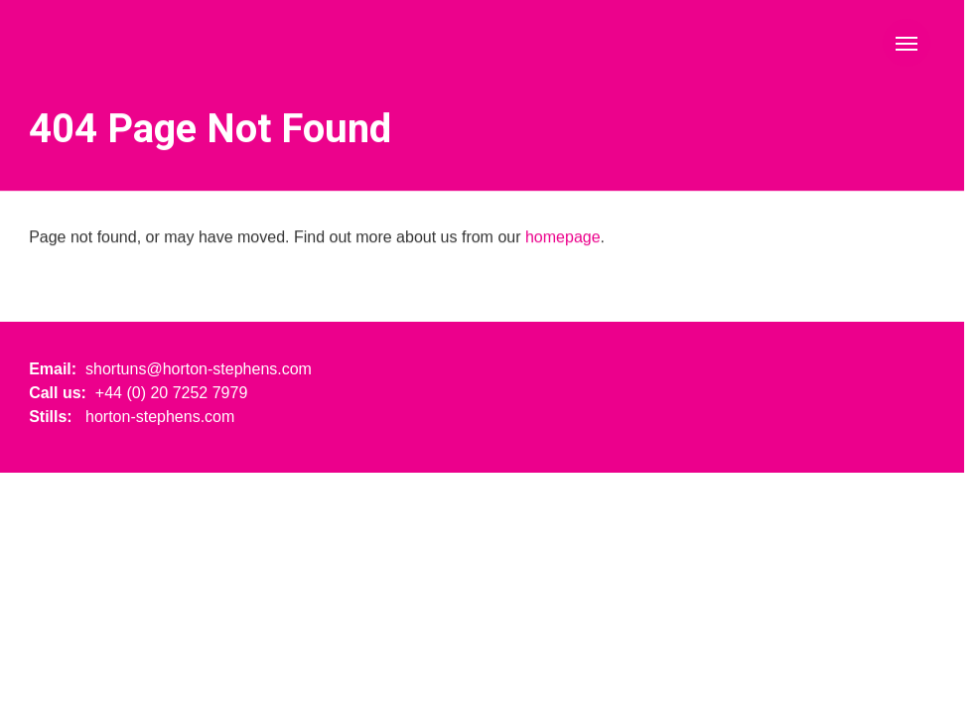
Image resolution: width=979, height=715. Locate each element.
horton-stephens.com (159, 416)
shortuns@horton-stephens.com (198, 368)
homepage (563, 237)
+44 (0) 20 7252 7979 (171, 392)
